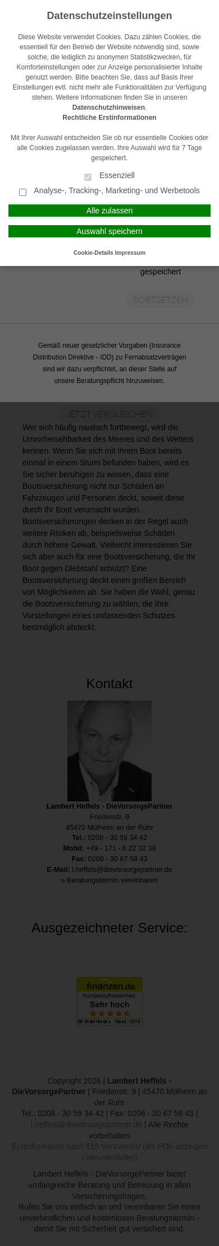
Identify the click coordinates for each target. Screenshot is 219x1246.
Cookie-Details (93, 253)
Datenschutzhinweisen (108, 107)
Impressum (130, 253)
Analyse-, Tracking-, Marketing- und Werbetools (109, 191)
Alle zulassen (109, 210)
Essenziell (109, 176)
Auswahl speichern (109, 231)
